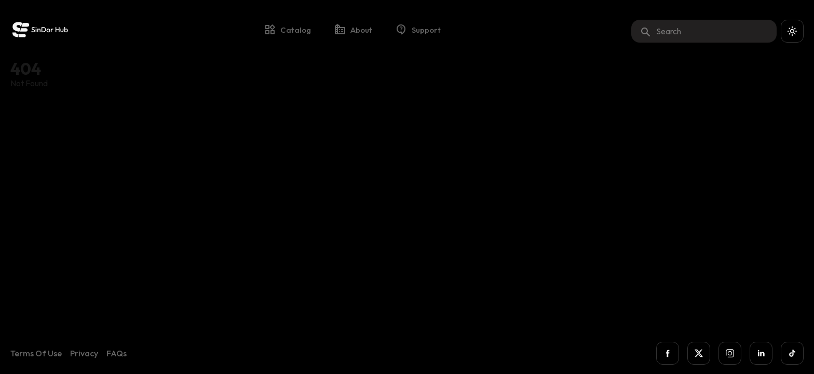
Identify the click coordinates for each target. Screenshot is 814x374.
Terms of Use (36, 353)
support (418, 29)
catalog (287, 29)
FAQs (116, 353)
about (353, 29)
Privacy (84, 353)
